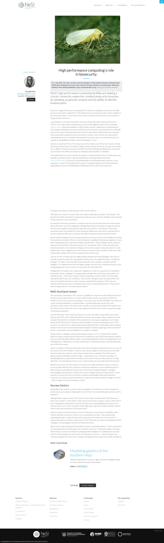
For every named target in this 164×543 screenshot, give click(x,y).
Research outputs (90, 516)
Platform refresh (21, 501)
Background (54, 508)
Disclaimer (39, 541)
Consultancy (20, 511)
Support (121, 501)
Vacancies (53, 512)
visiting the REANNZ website (107, 87)
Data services (20, 515)
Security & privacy (57, 505)
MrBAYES (96, 334)
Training (18, 519)
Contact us (54, 516)
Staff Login (158, 531)
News (86, 505)
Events (86, 501)
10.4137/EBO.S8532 (58, 160)
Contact (31, 99)
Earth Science (82, 466)
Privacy (45, 541)
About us (110, 5)
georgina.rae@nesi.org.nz (26, 94)
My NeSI (121, 505)
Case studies (89, 508)
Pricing (86, 520)
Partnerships (89, 512)
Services (98, 5)
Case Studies (29, 72)
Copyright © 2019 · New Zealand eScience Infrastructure (18, 541)
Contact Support (88, 485)
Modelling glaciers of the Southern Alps (89, 452)
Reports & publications (58, 501)
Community (122, 5)
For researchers (138, 5)
